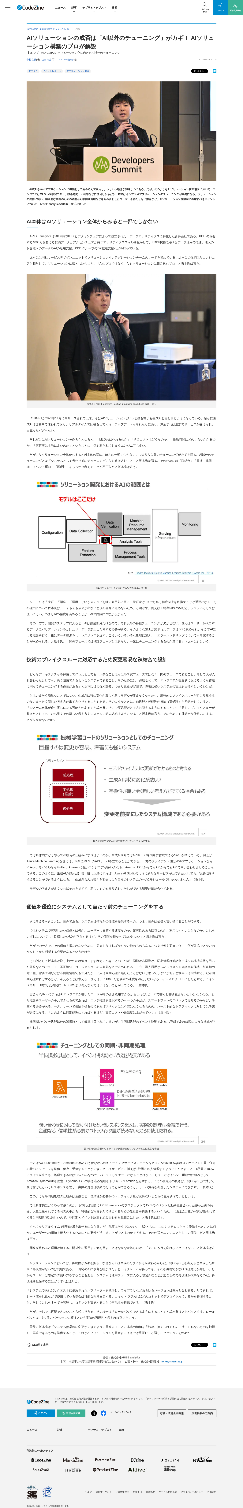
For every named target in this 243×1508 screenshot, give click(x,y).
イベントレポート (52, 71)
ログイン (40, 1413)
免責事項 (137, 1492)
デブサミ (33, 71)
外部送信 (211, 1492)
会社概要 (150, 1492)
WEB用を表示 (37, 1344)
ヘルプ (88, 1492)
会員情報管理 (122, 1492)
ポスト (198, 71)
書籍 (114, 8)
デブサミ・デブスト (94, 8)
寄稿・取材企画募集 (172, 1413)
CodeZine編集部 (65, 59)
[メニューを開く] (7, 7)
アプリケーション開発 (77, 71)
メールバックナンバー (121, 1412)
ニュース (60, 7)
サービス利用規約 (168, 1492)
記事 (74, 8)
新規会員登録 (70, 1413)
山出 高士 (46, 59)
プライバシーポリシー (192, 1492)
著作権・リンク (104, 1492)
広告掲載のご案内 (202, 1413)
